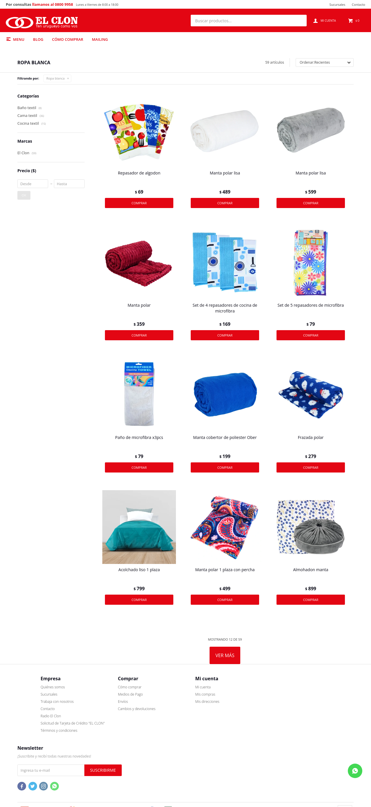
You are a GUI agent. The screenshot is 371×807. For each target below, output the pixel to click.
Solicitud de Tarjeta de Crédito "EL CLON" (49, 755)
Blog (38, 39)
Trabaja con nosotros (33, 733)
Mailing (100, 39)
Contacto (358, 4)
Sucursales (337, 4)
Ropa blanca (55, 78)
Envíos (100, 733)
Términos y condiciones (35, 762)
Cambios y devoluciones (113, 741)
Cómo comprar (67, 39)
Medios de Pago (107, 726)
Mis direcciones (184, 733)
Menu (18, 39)
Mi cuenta (180, 719)
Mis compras (182, 726)
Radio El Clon (27, 748)
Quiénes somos (29, 719)
